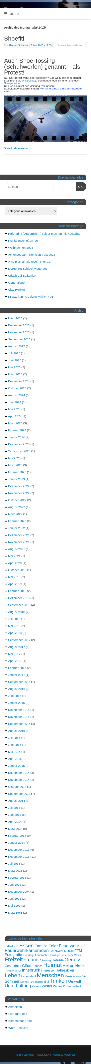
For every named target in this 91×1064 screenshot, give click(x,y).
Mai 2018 (14, 626)
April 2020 (15, 563)
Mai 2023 (14, 458)
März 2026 (15, 318)
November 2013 (19, 856)
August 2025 (16, 346)
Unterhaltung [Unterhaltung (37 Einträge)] (18, 985)
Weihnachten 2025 (20, 247)
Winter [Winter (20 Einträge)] (57, 986)
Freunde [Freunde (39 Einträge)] (32, 959)
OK (79, 186)
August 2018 (16, 612)
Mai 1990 (14, 905)
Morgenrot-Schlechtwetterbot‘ (28, 268)
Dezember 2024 (19, 381)
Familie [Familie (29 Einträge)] (41, 946)
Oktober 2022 (17, 500)
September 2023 (19, 451)
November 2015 (19, 716)
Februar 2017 (17, 668)
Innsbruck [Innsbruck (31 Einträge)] (31, 970)
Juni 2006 (14, 884)
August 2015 (16, 730)
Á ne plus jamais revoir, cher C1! (30, 261)
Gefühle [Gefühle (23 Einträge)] (58, 960)
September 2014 (19, 793)
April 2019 (15, 584)
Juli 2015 (14, 737)
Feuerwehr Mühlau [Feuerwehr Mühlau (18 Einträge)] (62, 951)
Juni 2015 (14, 744)
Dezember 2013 (19, 849)
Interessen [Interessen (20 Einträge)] (48, 970)
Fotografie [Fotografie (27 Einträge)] (13, 955)
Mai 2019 (14, 577)
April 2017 (15, 661)
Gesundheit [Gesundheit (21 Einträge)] (13, 966)
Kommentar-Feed (20, 1020)
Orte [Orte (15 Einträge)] (84, 976)
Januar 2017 (16, 675)
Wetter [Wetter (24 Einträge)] (47, 986)
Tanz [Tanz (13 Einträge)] (31, 982)
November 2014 (19, 779)
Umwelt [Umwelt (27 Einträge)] (74, 981)
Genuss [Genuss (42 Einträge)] (73, 959)
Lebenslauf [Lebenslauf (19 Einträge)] (28, 976)
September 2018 (19, 605)
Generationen (17, 282)
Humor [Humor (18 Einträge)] (16, 970)
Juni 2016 (14, 695)
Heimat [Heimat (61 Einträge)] (52, 965)
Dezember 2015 (19, 709)
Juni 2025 (14, 360)
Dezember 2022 (19, 486)
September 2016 (19, 682)
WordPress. (69, 1054)
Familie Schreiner (24, 1054)
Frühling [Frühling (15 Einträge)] (46, 960)
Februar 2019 (17, 591)
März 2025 (15, 374)
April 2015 (15, 758)
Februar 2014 (17, 835)
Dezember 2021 (19, 535)
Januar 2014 (16, 842)
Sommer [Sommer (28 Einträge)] (12, 981)
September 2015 (19, 723)
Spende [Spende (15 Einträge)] (24, 982)
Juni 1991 (14, 898)
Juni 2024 (14, 402)
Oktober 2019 (17, 570)
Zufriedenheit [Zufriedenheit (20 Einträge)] (72, 986)
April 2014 (15, 821)
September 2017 (19, 640)
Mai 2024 (14, 409)
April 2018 (15, 633)
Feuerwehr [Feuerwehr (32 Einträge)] (69, 946)
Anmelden (15, 1006)
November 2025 (19, 332)
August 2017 (16, 647)
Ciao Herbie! (16, 289)
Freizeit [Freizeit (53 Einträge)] (14, 959)
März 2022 (15, 514)
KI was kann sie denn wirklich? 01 (30, 296)
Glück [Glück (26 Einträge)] (27, 966)
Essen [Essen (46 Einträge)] (26, 945)
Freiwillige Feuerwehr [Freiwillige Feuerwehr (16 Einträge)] (35, 955)
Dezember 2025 (19, 325)
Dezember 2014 (19, 772)
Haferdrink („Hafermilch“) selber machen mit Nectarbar (44, 233)
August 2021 (16, 549)
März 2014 (15, 828)
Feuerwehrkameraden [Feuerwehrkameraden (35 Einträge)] (27, 950)
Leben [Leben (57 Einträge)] (12, 975)
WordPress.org (18, 1027)
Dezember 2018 (19, 598)
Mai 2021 (14, 556)
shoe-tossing (21, 148)
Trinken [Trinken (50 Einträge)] (58, 981)
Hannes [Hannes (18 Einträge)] (37, 966)
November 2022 (19, 493)
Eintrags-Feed (17, 1013)
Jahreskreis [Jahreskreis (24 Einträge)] (65, 970)
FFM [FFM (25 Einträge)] (78, 951)
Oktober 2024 (17, 388)
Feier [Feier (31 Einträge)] (53, 946)
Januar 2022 (16, 528)
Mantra (57, 1054)
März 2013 (15, 870)
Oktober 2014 (17, 786)
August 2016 (16, 688)
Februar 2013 (17, 877)
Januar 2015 (16, 765)
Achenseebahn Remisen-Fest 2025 (31, 254)
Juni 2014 (14, 814)
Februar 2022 (17, 521)
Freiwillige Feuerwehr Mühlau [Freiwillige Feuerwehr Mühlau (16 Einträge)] (65, 955)
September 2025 (19, 339)
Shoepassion (12, 83)
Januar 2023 (16, 479)
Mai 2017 (14, 654)
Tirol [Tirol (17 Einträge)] (46, 981)
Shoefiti (14, 38)
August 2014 (16, 800)
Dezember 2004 (19, 891)
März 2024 (15, 423)
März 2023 (15, 465)
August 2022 (16, 507)
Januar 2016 (16, 702)
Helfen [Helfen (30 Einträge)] (68, 965)
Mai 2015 (14, 751)
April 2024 (15, 416)
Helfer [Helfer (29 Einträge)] (80, 965)
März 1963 (15, 912)
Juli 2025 (14, 353)
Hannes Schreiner (19, 45)
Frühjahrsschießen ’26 (23, 240)
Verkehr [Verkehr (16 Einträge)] (36, 986)
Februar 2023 (17, 472)
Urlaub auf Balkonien (22, 275)
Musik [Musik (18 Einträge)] (68, 976)
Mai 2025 (14, 367)
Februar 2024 (17, 430)
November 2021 (19, 542)
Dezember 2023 (19, 444)
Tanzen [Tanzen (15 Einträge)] (39, 982)
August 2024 (16, 395)
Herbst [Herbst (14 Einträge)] (8, 971)
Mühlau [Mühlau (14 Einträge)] (77, 976)
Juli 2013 (14, 863)
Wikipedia (28, 80)
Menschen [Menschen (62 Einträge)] (50, 975)
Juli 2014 (14, 807)
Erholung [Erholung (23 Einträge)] (12, 946)
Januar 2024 (16, 437)
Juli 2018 (14, 619)
